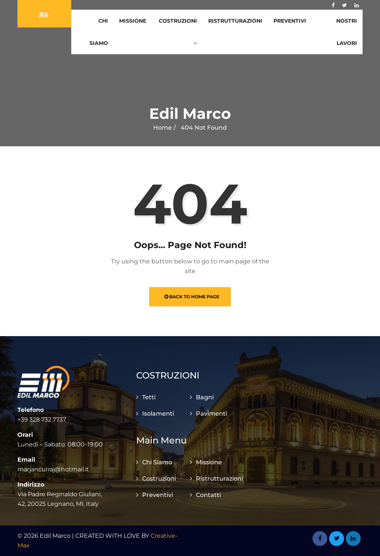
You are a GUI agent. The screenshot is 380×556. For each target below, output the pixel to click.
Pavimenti (211, 413)
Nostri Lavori (346, 31)
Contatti (208, 494)
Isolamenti (158, 413)
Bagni (205, 397)
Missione (132, 20)
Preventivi (289, 20)
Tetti (148, 397)
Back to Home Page (191, 296)
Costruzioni (178, 31)
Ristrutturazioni (235, 20)
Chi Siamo (98, 31)
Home (162, 127)
